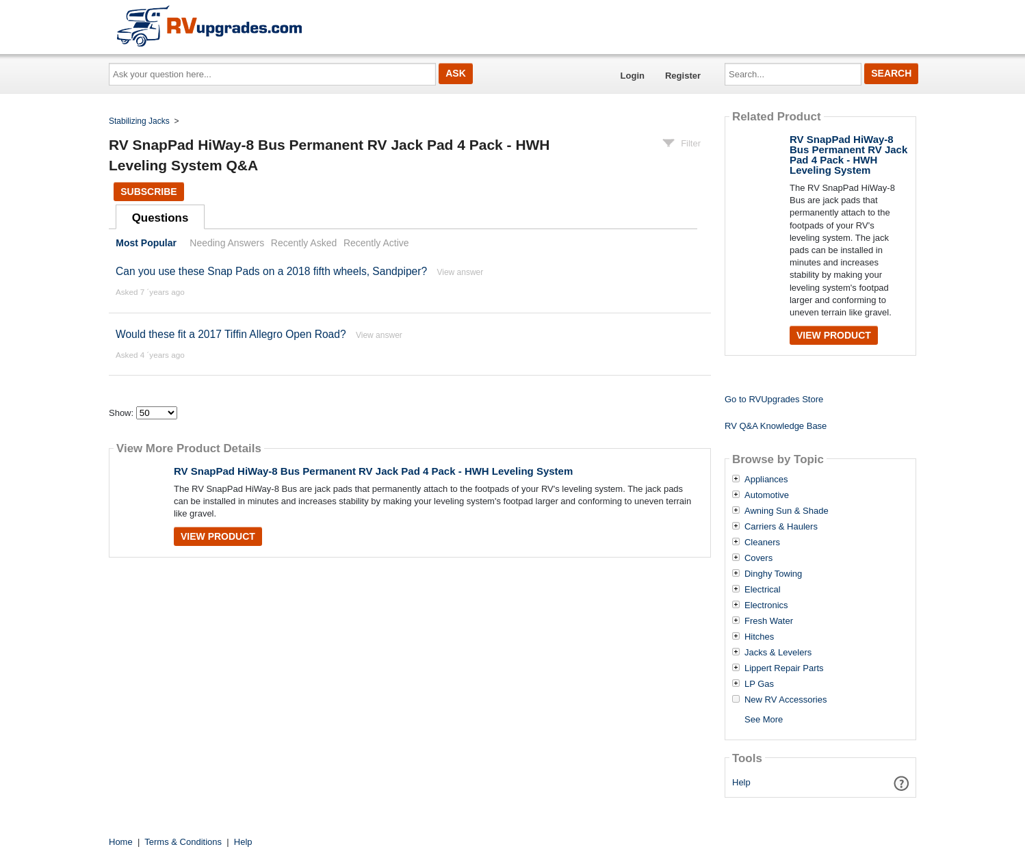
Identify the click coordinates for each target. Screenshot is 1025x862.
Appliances (766, 479)
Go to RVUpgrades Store (774, 399)
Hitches (759, 637)
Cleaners (762, 542)
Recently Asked (304, 242)
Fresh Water (768, 621)
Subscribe (148, 191)
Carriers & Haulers (781, 527)
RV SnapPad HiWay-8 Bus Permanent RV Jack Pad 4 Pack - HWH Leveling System (373, 471)
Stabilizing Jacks (139, 121)
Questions (160, 217)
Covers (758, 558)
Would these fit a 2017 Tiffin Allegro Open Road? (231, 334)
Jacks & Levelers (778, 652)
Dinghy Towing (773, 574)
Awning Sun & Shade (786, 511)
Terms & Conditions (183, 842)
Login (633, 75)
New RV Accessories (785, 700)
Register (683, 75)
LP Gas (759, 684)
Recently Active (376, 242)
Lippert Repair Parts (784, 668)
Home (121, 842)
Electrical (762, 590)
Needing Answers (227, 242)
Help (741, 782)
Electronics (766, 605)
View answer (460, 272)
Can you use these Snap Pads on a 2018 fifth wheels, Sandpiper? (271, 271)
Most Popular (146, 242)
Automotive (766, 495)
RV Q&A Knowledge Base (776, 426)
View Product (218, 536)
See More (763, 719)
